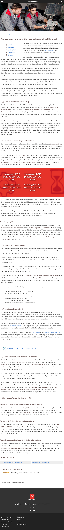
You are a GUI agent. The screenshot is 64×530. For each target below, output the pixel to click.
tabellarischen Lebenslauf (53, 332)
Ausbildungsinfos (5, 519)
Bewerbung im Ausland (6, 522)
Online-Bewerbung (15, 326)
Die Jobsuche (4, 524)
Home (2, 34)
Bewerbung (11, 52)
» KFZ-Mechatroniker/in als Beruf (11, 462)
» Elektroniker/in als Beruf (40, 462)
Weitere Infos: (20, 517)
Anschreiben (36, 332)
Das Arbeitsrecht (5, 526)
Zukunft (10, 55)
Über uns (19, 519)
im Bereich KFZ (50, 50)
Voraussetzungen (13, 50)
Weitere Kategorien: (6, 517)
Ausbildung (7, 34)
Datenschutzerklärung (22, 524)
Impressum (19, 522)
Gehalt (10, 45)
